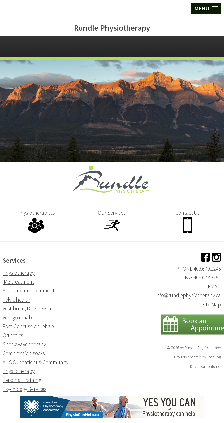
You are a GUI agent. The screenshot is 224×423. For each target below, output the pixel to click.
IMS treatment (18, 281)
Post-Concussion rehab (28, 326)
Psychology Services (24, 389)
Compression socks (24, 353)
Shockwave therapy (24, 344)
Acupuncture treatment (29, 290)
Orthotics (13, 335)
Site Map (211, 304)
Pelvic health (16, 299)
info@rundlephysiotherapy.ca (188, 295)
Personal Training (22, 380)
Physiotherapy (19, 272)
